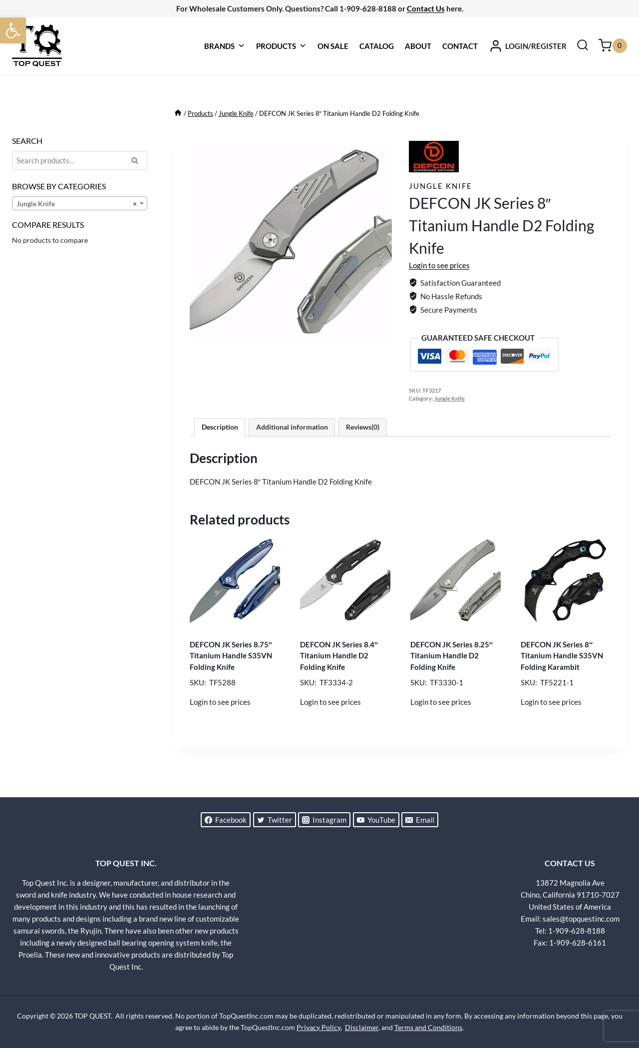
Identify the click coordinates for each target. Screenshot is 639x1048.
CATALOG (376, 45)
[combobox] (79, 203)
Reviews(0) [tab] (362, 427)
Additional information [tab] (292, 427)
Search (137, 161)
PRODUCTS (281, 45)
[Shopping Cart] (613, 45)
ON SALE (333, 45)
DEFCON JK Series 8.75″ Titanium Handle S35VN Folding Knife (231, 655)
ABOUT (418, 45)
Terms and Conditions (428, 1027)
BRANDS (224, 45)
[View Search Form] (583, 46)
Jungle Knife (440, 185)
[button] (13, 30)
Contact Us (426, 8)
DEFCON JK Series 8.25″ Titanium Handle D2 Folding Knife (451, 655)
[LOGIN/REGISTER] (528, 45)
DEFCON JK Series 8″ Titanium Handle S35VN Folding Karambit (562, 655)
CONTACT (460, 45)
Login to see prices (439, 265)
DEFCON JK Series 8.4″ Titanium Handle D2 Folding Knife (339, 655)
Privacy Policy (318, 1027)
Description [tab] (220, 427)
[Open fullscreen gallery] (382, 333)
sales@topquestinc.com (581, 918)
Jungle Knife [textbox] (76, 204)
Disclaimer (361, 1027)
